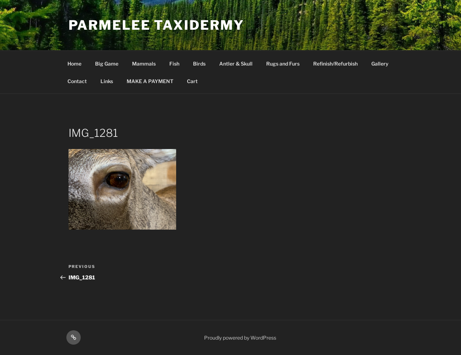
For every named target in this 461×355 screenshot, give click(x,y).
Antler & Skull (236, 64)
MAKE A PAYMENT (150, 81)
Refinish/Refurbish (335, 64)
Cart (192, 81)
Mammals (144, 64)
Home (74, 64)
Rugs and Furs (283, 64)
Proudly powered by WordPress (240, 338)
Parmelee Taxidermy (157, 25)
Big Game (106, 64)
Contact (77, 81)
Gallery (380, 64)
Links (106, 81)
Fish (174, 64)
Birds (199, 64)
